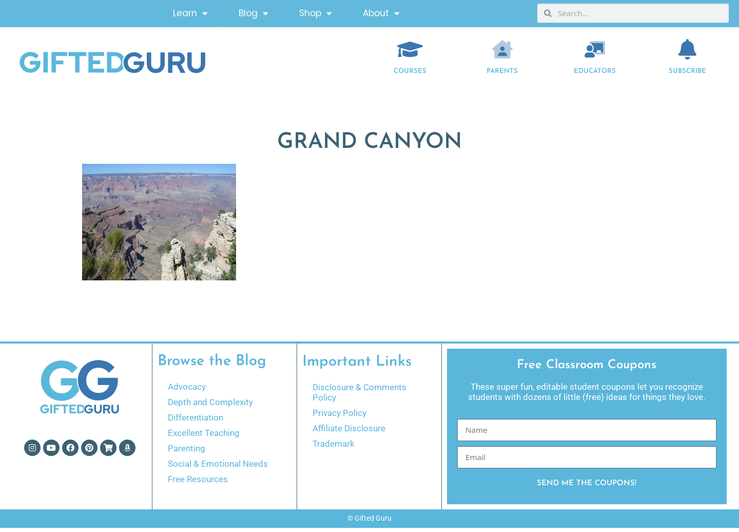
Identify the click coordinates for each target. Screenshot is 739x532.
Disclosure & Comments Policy (359, 396)
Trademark (334, 448)
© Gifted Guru (369, 522)
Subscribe (687, 75)
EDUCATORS (595, 75)
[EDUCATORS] (595, 53)
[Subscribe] (687, 53)
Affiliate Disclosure (349, 432)
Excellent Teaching (204, 437)
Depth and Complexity (210, 406)
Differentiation (195, 421)
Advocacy (187, 391)
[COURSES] (410, 53)
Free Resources (198, 483)
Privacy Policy (339, 417)
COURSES (410, 75)
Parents (502, 75)
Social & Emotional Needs (218, 468)
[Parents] (502, 53)
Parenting (186, 452)
